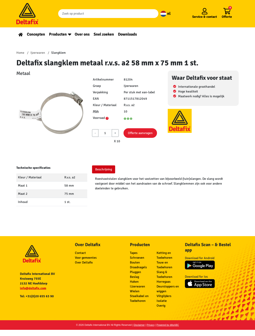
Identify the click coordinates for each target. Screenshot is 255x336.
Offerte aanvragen (140, 133)
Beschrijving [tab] (103, 169)
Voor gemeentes (86, 258)
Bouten (135, 262)
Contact (80, 253)
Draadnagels (138, 267)
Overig (161, 306)
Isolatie (162, 301)
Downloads (127, 34)
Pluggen (135, 272)
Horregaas (164, 282)
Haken (134, 282)
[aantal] (105, 133)
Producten (58, 34)
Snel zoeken (104, 34)
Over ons (82, 34)
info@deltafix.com (33, 288)
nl (165, 13)
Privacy (150, 325)
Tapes (133, 253)
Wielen (134, 291)
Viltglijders (164, 296)
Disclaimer (139, 325)
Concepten (36, 34)
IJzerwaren (137, 286)
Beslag (134, 277)
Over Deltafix (84, 262)
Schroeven (137, 258)
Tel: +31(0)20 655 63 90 (37, 296)
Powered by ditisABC (168, 325)
